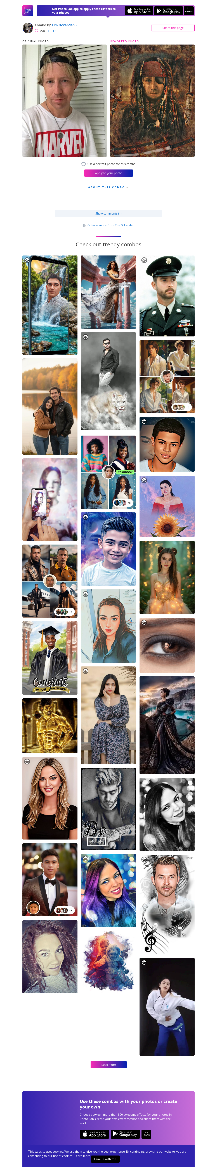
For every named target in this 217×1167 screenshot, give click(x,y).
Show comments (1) (108, 213)
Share (173, 28)
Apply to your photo (108, 173)
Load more (108, 1065)
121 (53, 31)
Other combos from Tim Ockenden (108, 225)
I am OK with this (105, 1159)
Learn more (82, 1156)
